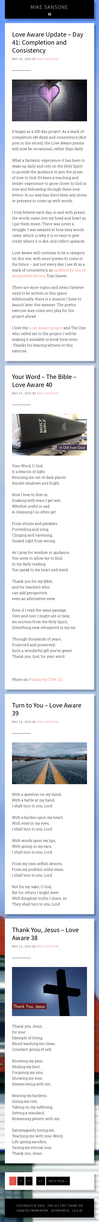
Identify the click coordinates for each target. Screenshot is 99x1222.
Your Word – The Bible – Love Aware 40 (44, 380)
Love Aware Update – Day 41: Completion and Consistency (47, 42)
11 (40, 1181)
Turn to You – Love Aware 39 (46, 709)
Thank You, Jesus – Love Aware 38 (45, 933)
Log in (77, 1210)
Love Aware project (46, 327)
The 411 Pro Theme (62, 1206)
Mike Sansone (49, 7)
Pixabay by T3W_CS (46, 679)
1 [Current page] (13, 1181)
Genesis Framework (32, 1210)
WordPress (60, 1210)
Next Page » (58, 1181)
